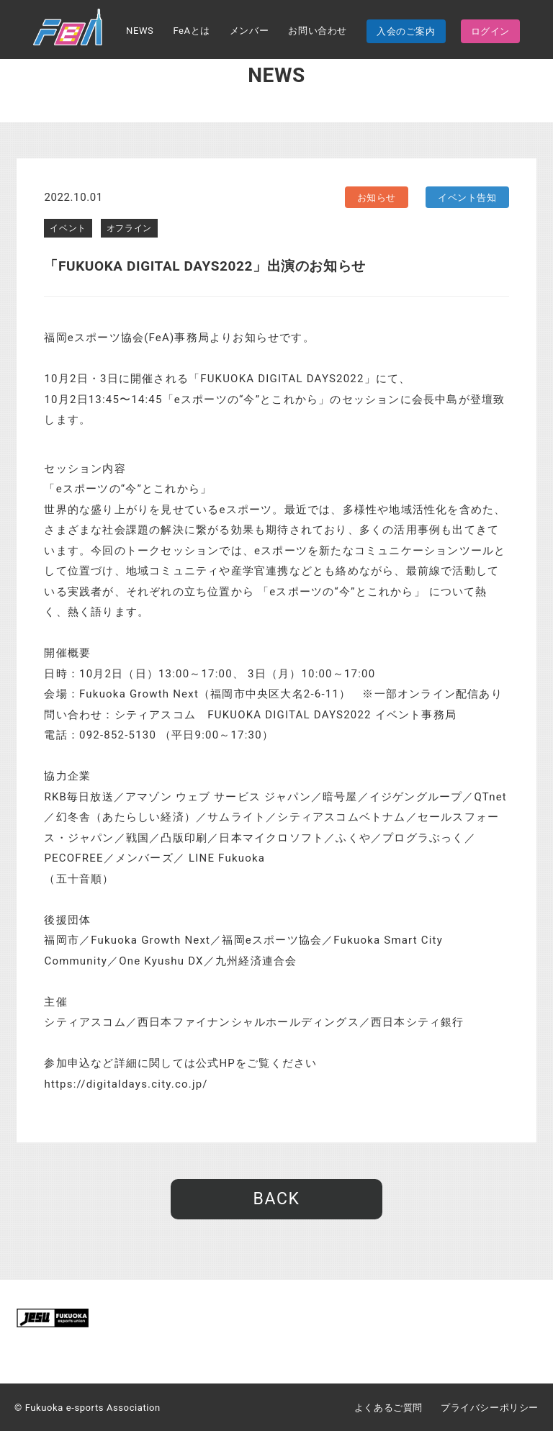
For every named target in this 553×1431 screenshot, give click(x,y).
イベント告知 (467, 197)
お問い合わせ (317, 30)
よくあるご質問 (388, 1407)
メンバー (249, 30)
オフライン (129, 228)
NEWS (139, 30)
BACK (276, 1199)
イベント (68, 228)
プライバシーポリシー (490, 1407)
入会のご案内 (406, 31)
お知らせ (376, 197)
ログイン (490, 31)
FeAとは (191, 30)
